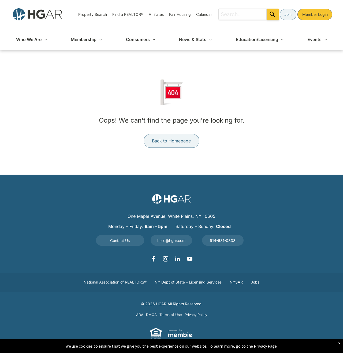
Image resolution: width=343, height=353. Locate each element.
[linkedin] (178, 259)
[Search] (273, 14)
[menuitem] (92, 14)
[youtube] (190, 259)
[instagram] (166, 259)
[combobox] (242, 14)
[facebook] (154, 259)
